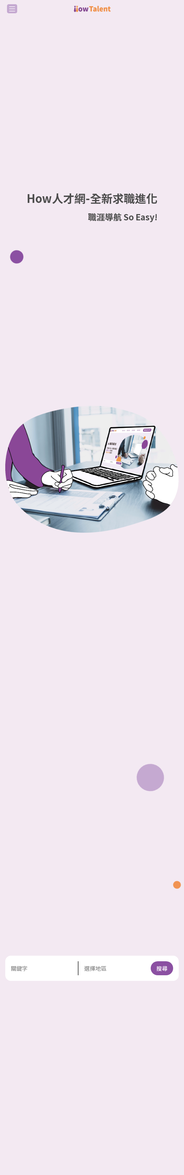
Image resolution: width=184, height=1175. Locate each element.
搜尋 (162, 968)
